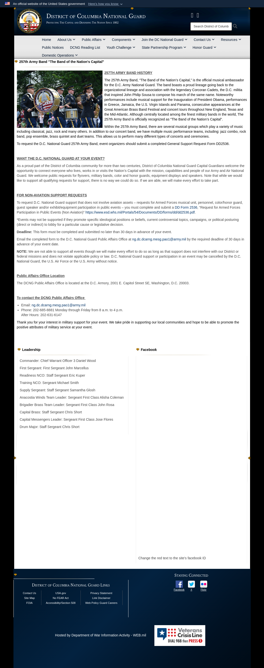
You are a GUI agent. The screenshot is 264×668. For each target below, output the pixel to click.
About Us (66, 40)
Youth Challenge (120, 47)
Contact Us (204, 40)
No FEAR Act (61, 597)
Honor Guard (204, 47)
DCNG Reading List (85, 47)
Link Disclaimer (101, 597)
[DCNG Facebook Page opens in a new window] (192, 15)
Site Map (29, 597)
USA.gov (60, 593)
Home (46, 40)
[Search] (211, 26)
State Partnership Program (164, 47)
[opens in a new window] (179, 584)
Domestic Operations (60, 55)
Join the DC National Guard (164, 40)
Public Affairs (93, 40)
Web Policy (92, 602)
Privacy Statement (101, 593)
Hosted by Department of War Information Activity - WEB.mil (100, 635)
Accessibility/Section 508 (60, 602)
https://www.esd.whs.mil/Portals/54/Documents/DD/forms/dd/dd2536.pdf (140, 212)
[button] (106, 3)
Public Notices (53, 47)
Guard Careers (108, 602)
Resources (231, 40)
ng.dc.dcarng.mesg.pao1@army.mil (159, 239)
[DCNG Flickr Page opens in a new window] (198, 15)
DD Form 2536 (186, 207)
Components (123, 40)
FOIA (29, 602)
